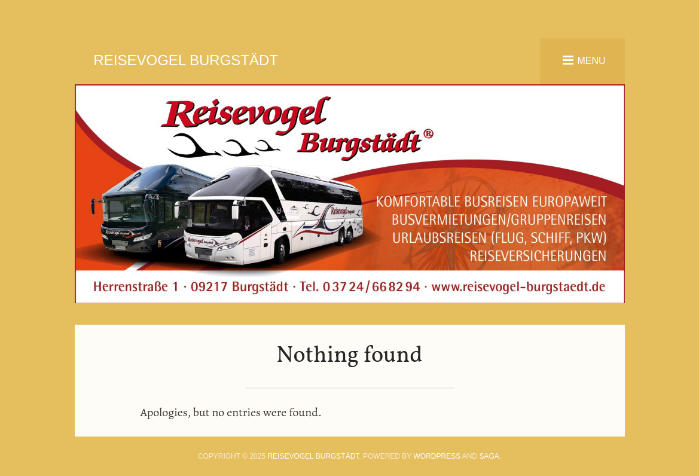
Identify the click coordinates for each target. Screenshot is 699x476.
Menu (591, 60)
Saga (489, 456)
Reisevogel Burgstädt (186, 60)
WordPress (437, 456)
